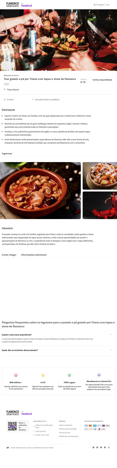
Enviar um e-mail (42, 435)
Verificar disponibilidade (102, 79)
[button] (57, 334)
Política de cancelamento (68, 436)
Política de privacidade (68, 429)
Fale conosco (41, 431)
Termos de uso (64, 432)
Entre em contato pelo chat (44, 426)
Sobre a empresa (65, 425)
